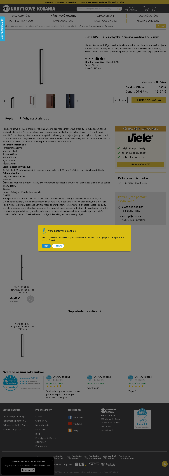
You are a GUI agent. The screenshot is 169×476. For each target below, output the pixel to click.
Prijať (46, 246)
